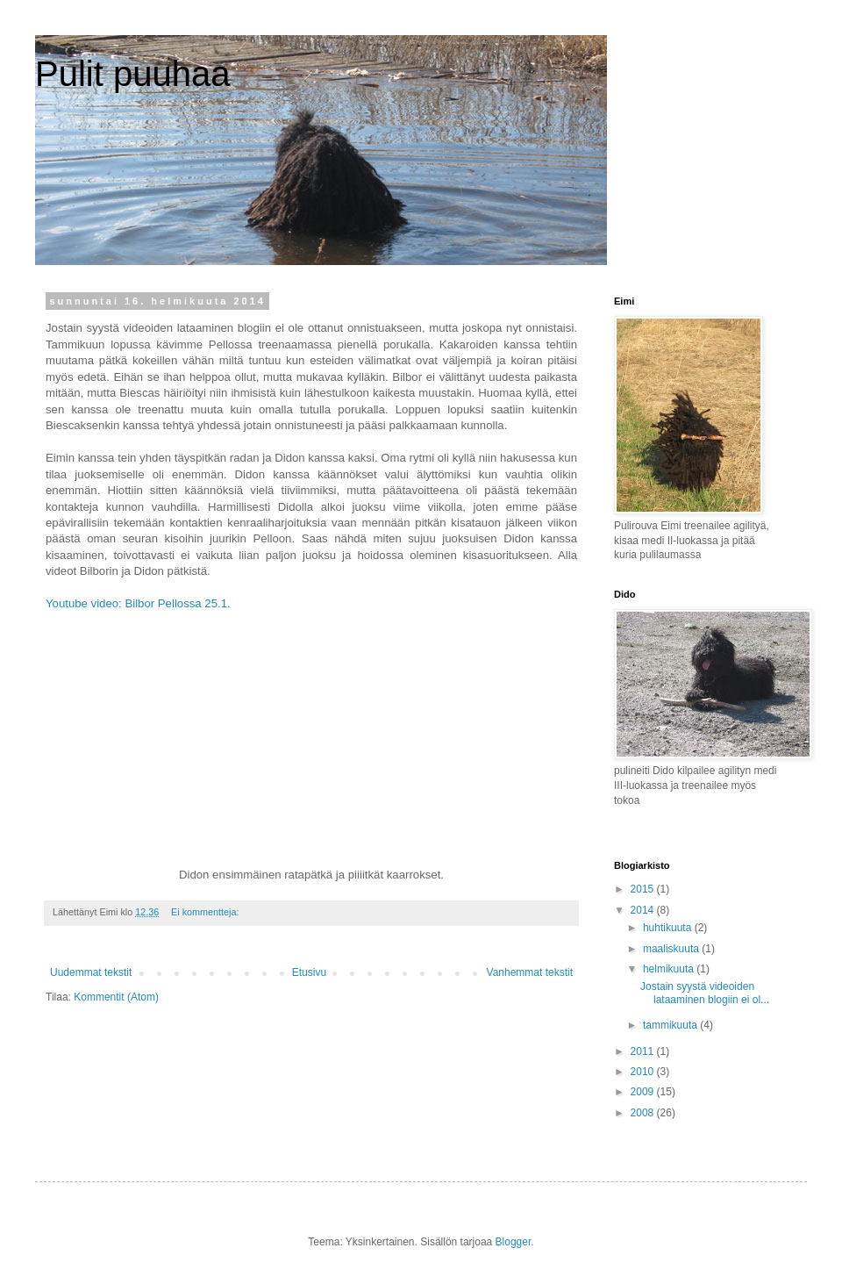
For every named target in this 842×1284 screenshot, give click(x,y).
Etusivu (309, 972)
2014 (644, 910)
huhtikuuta (669, 928)
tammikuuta (671, 1025)
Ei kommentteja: (206, 912)
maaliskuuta (672, 949)
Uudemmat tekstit (91, 972)
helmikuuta (669, 969)
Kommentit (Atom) (116, 997)
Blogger (514, 1242)
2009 (644, 1092)
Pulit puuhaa (132, 73)
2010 (644, 1071)
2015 (644, 889)
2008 (644, 1113)
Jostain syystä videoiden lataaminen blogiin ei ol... (704, 992)
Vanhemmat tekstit (530, 972)
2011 (644, 1051)
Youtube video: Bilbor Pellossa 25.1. (139, 603)
